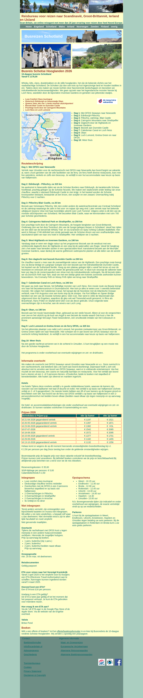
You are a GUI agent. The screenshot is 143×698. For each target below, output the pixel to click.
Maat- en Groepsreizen (72, 642)
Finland (105, 26)
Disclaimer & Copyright (35, 675)
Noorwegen (82, 26)
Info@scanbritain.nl (33, 646)
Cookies (28, 667)
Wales (62, 26)
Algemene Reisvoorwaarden (74, 650)
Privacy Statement (32, 671)
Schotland (51, 26)
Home (29, 26)
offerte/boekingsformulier (69, 631)
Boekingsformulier (32, 642)
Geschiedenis (30, 654)
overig (114, 26)
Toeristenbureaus (32, 663)
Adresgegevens (31, 650)
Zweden (95, 26)
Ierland (70, 26)
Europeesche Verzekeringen (74, 646)
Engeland (39, 26)
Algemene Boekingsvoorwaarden (76, 654)
